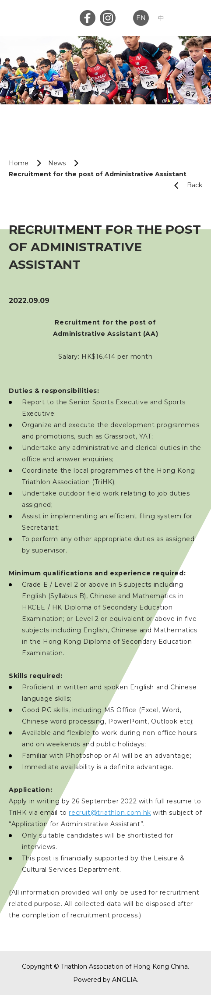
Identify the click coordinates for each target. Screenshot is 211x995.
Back (184, 185)
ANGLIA (124, 980)
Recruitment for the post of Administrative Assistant (97, 174)
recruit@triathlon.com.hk (110, 813)
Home (18, 163)
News (57, 163)
